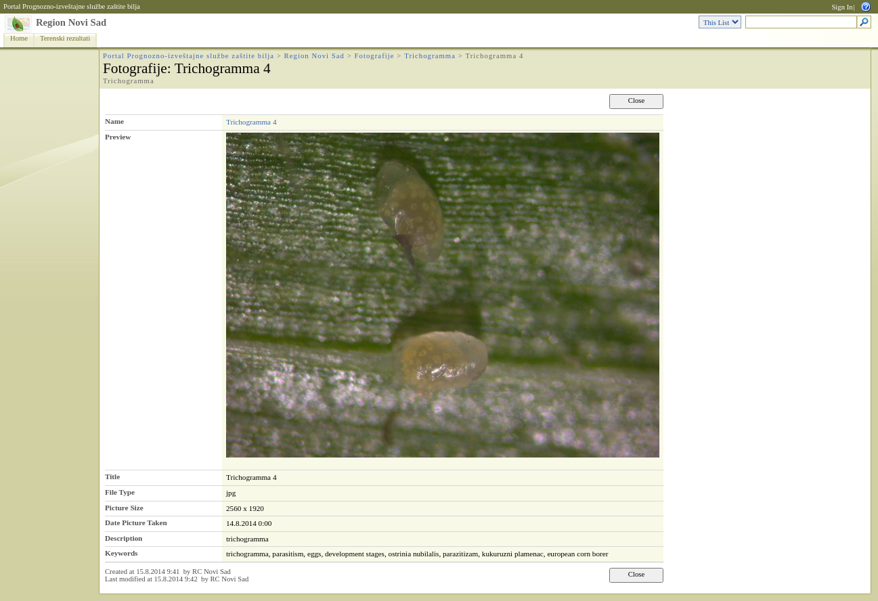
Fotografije (375, 56)
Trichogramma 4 (251, 122)
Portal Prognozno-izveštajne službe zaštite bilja (71, 6)
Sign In (841, 7)
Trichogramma (430, 56)
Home (19, 38)
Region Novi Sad (71, 22)
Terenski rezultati (65, 38)
